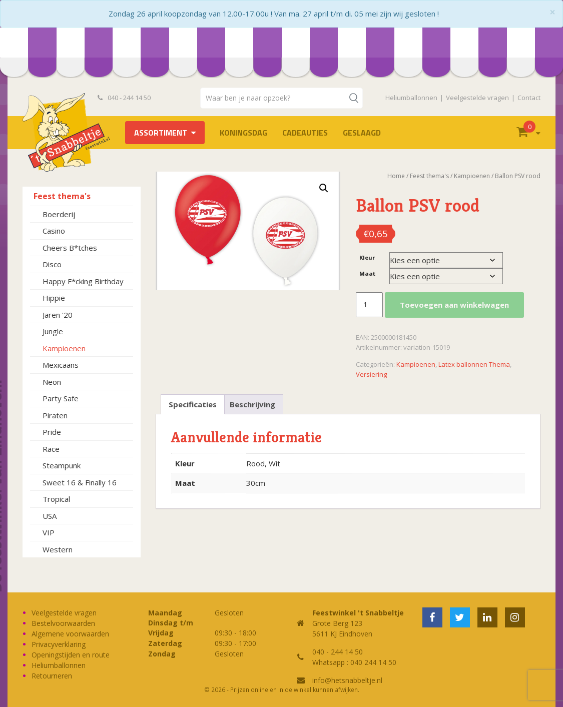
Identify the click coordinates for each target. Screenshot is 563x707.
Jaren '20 (58, 315)
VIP (49, 532)
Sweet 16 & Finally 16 (80, 482)
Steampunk (62, 465)
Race (51, 449)
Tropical (56, 499)
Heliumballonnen (411, 97)
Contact (528, 97)
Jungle (53, 331)
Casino (54, 231)
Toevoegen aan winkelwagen (454, 305)
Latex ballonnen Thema (474, 364)
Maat (367, 273)
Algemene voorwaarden (70, 633)
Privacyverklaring (59, 644)
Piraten (55, 415)
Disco (52, 264)
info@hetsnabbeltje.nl (347, 680)
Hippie (54, 298)
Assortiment (160, 133)
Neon (52, 382)
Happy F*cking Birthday (83, 281)
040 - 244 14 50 (124, 97)
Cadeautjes (305, 133)
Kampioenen (64, 348)
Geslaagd (362, 133)
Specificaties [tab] (193, 404)
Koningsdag (243, 133)
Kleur (367, 257)
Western (58, 549)
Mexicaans (61, 365)
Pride (52, 432)
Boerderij (59, 214)
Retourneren (52, 675)
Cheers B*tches (70, 248)
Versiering (371, 374)
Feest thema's (62, 196)
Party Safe (61, 398)
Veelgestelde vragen (477, 97)
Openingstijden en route (71, 654)
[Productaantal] (369, 304)
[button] (324, 188)
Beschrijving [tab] (252, 404)
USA (50, 516)
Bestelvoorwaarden (63, 623)
